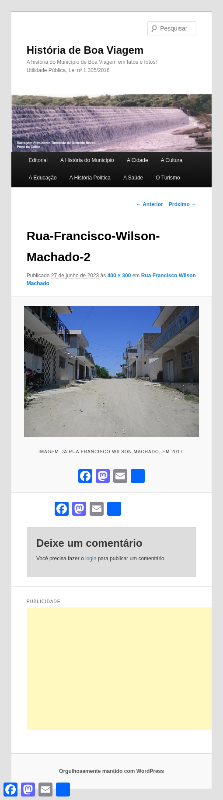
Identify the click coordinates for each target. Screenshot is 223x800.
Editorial (38, 160)
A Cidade (137, 160)
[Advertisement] (125, 668)
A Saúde (133, 178)
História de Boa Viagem (85, 50)
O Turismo (168, 178)
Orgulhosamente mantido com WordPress (111, 771)
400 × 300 (119, 275)
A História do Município (87, 160)
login (90, 558)
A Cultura (171, 160)
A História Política (90, 178)
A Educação (43, 178)
